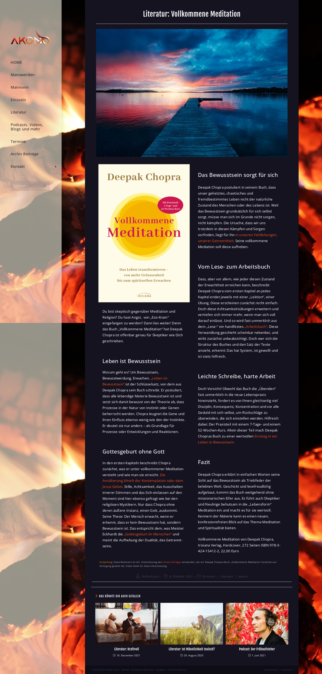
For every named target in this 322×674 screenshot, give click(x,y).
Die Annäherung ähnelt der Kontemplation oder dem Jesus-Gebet (142, 480)
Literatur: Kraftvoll (126, 649)
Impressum (286, 669)
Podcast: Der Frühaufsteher (257, 649)
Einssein (209, 576)
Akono (243, 576)
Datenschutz (271, 669)
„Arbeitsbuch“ (255, 326)
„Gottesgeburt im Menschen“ (148, 534)
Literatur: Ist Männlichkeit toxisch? (192, 649)
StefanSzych (150, 576)
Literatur (227, 576)
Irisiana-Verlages (171, 562)
